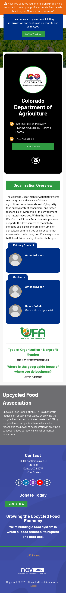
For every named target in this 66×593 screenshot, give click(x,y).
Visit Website (33, 146)
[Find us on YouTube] (40, 482)
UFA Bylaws (33, 555)
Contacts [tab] (19, 277)
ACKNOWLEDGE (33, 33)
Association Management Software (33, 571)
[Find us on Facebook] (18, 482)
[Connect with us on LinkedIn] (26, 482)
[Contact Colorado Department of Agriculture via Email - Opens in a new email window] (36, 160)
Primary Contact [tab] (23, 245)
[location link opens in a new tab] (35, 128)
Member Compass (37, 11)
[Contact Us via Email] (47, 482)
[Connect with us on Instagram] (33, 482)
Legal (33, 585)
